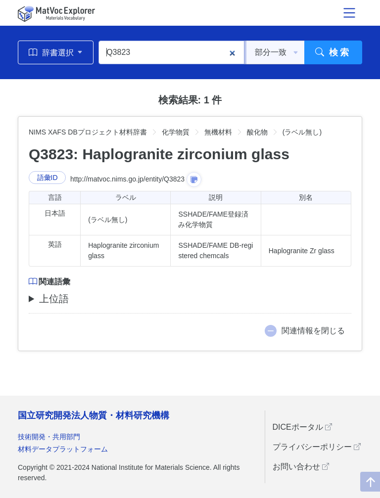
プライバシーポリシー (317, 447)
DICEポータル (302, 427)
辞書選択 (56, 52)
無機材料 (218, 132)
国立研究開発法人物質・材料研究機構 (93, 415)
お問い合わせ (301, 466)
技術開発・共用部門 (49, 437)
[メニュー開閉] (349, 13)
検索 (333, 52)
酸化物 (257, 132)
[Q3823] (171, 52)
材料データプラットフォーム (63, 449)
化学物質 (176, 132)
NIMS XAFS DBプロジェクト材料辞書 (88, 132)
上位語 (54, 298)
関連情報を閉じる (313, 330)
